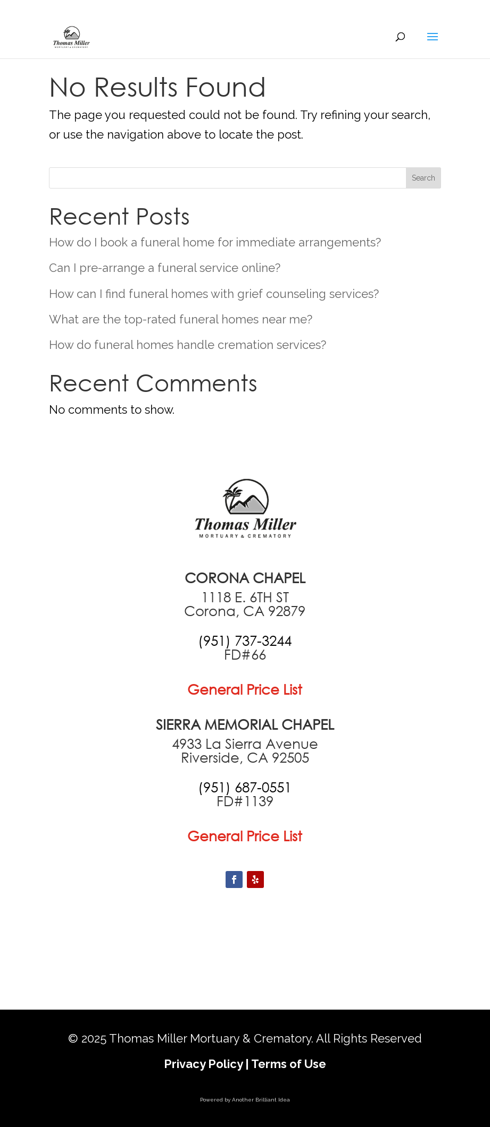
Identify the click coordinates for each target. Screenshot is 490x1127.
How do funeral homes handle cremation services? (187, 345)
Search (423, 178)
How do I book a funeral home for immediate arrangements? (215, 242)
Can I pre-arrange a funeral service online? (164, 268)
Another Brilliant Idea (261, 1100)
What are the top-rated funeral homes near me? (180, 319)
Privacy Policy (203, 1064)
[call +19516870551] (245, 787)
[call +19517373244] (245, 640)
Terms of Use (288, 1064)
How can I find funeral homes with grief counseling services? (214, 294)
